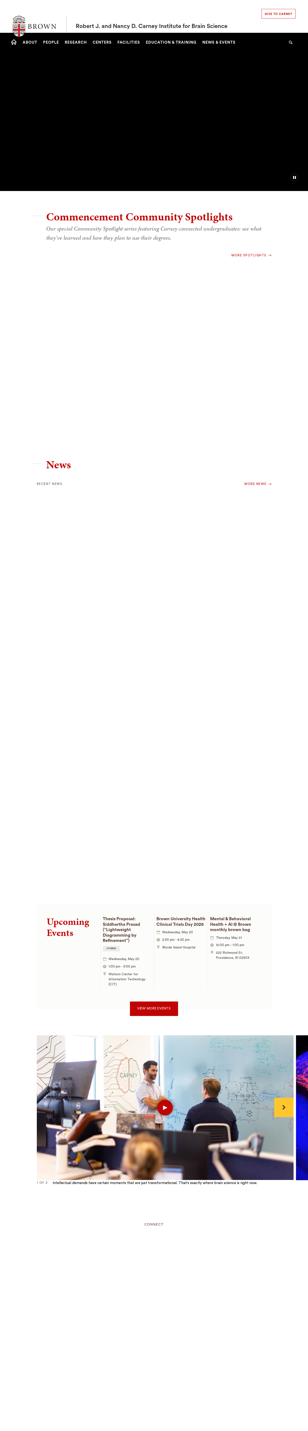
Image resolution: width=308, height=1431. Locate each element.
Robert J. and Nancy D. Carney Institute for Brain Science (151, 16)
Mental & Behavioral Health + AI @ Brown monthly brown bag (230, 924)
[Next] (284, 1107)
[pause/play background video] (294, 177)
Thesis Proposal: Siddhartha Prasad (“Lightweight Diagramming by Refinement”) (121, 930)
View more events (154, 1008)
